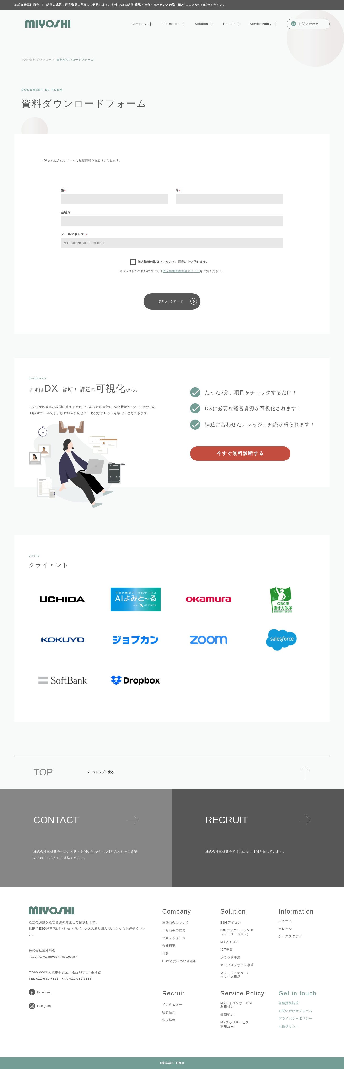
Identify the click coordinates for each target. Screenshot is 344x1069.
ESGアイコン (230, 922)
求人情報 (169, 1020)
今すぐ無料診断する (240, 453)
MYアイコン (229, 942)
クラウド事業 (230, 957)
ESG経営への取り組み (179, 961)
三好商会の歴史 (174, 930)
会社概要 (169, 945)
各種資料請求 (289, 1003)
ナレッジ (285, 928)
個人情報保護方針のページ (181, 271)
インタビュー (172, 1004)
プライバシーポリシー (295, 1018)
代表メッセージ (174, 938)
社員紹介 (169, 1012)
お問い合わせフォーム (295, 1011)
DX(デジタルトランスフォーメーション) (236, 932)
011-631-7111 (47, 978)
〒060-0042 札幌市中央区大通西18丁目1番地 (65, 972)
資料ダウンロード (42, 59)
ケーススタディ (290, 936)
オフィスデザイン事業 (237, 965)
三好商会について (175, 922)
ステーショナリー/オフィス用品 (234, 974)
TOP (25, 59)
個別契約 (227, 1014)
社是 (165, 953)
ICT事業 (226, 949)
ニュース (285, 921)
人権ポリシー (289, 1026)
